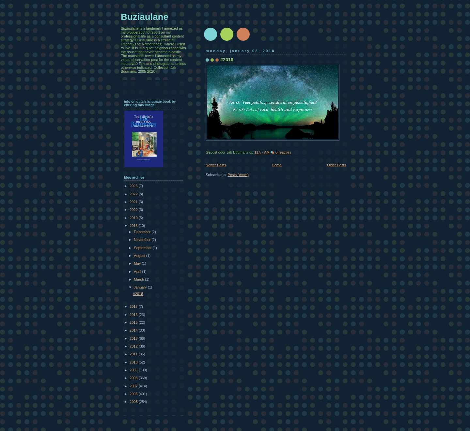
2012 (134, 346)
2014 (134, 330)
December (142, 232)
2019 (134, 218)
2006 (134, 394)
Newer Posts (216, 165)
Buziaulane (144, 17)
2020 (134, 210)
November (142, 240)
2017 (134, 306)
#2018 (226, 59)
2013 (134, 338)
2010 (134, 362)
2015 (134, 322)
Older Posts (336, 165)
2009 (134, 370)
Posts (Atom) (238, 175)
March (139, 279)
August (140, 256)
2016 (134, 315)
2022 (134, 194)
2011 (134, 354)
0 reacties (283, 152)
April (138, 272)
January (141, 287)
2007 (134, 386)
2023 (134, 186)
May (138, 263)
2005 (134, 402)
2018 (134, 226)
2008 (134, 378)
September (143, 248)
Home (276, 165)
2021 (134, 202)
